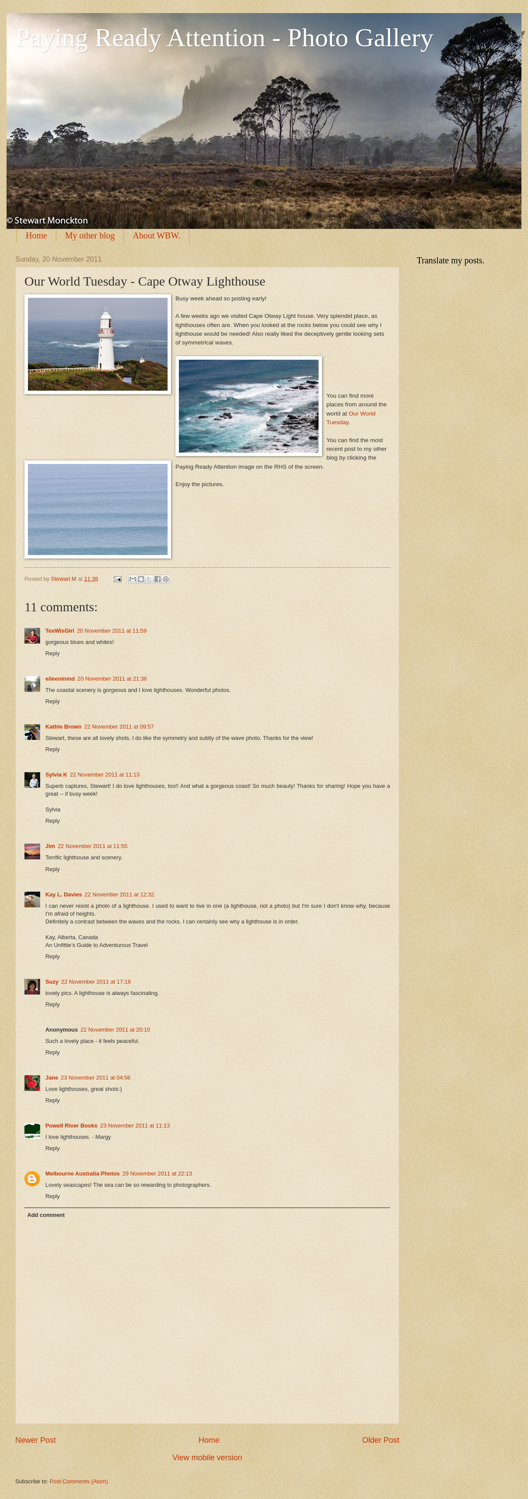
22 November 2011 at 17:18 (96, 981)
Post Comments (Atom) (79, 1481)
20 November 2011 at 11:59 (112, 630)
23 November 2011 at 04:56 (95, 1077)
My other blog (90, 235)
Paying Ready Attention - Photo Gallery (224, 37)
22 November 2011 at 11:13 (105, 774)
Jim (50, 846)
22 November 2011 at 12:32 (119, 894)
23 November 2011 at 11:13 (135, 1125)
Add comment (46, 1215)
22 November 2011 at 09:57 (119, 726)
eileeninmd (60, 678)
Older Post (380, 1440)
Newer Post (35, 1440)
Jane (51, 1077)
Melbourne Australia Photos (82, 1173)
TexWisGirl (59, 630)
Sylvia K (56, 774)
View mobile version (207, 1457)
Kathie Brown (63, 726)
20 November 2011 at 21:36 (112, 678)
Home (36, 235)
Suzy (51, 981)
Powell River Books (71, 1125)
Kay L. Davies (63, 894)
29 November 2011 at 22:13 (157, 1173)
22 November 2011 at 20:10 (115, 1029)
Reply (52, 653)
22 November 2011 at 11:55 (92, 846)
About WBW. (156, 235)
